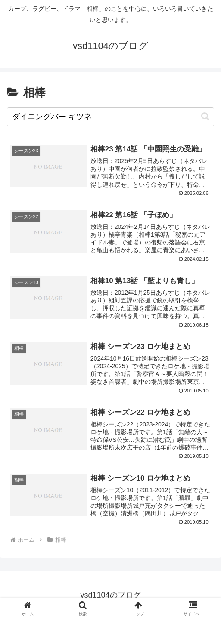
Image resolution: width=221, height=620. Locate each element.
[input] (110, 116)
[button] (205, 116)
